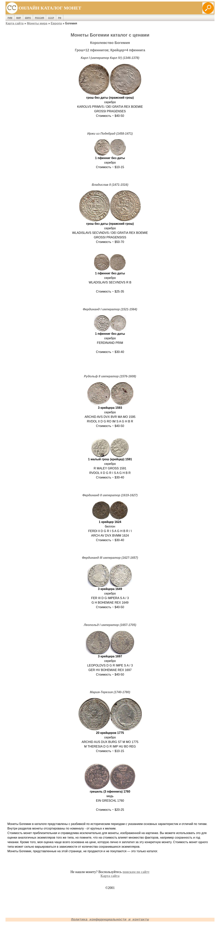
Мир (18, 18)
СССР (51, 18)
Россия (39, 18)
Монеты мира (37, 23)
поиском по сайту (136, 872)
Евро (28, 18)
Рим (10, 18)
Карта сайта (15, 23)
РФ (59, 18)
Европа (56, 23)
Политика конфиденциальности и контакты (110, 920)
